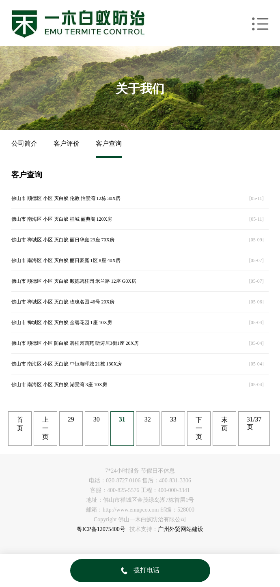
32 (147, 419)
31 (122, 419)
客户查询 (109, 143)
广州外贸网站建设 (180, 529)
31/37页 (254, 423)
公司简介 (24, 143)
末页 (224, 424)
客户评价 (67, 143)
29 (71, 419)
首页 (20, 424)
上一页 (45, 428)
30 (96, 419)
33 (173, 419)
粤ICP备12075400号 (101, 529)
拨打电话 (140, 570)
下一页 (199, 428)
